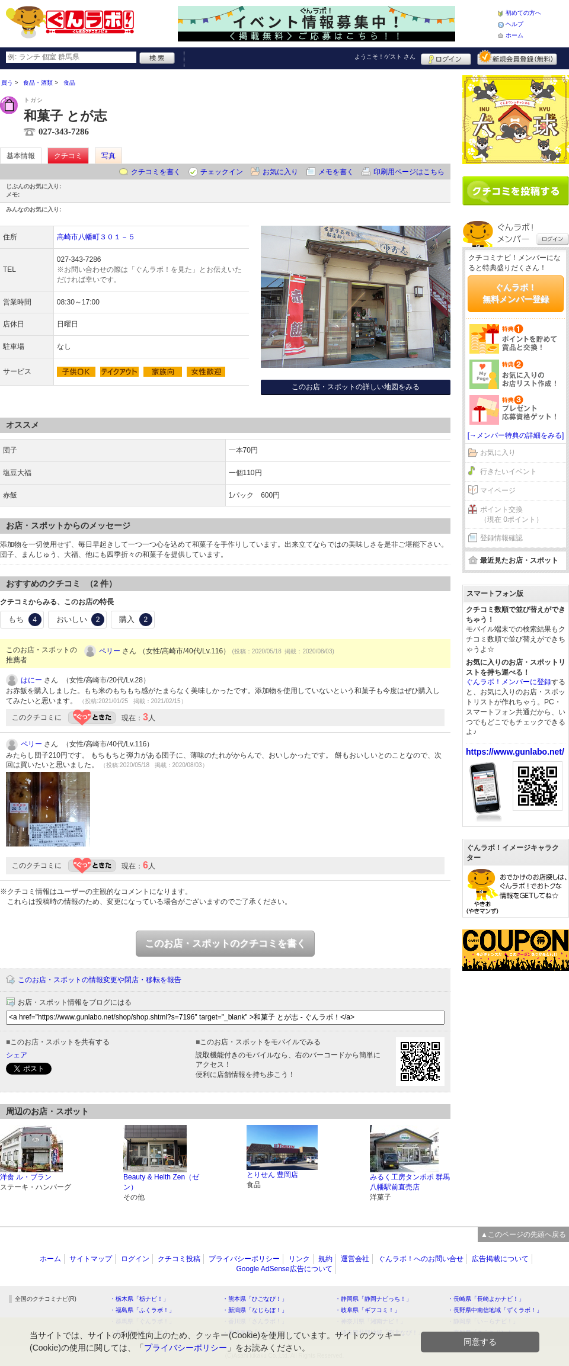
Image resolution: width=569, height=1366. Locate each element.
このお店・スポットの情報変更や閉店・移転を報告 (99, 980)
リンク (299, 1259)
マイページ (498, 490)
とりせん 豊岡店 (272, 1175)
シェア (16, 1055)
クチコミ (68, 156)
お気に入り (280, 172)
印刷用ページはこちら (409, 172)
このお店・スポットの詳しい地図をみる (356, 387)
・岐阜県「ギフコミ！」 (367, 1310)
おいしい (80, 619)
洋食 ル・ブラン (26, 1177)
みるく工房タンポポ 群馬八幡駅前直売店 (410, 1182)
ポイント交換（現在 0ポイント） (511, 514)
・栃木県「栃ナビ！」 (139, 1299)
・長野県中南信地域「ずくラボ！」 (494, 1310)
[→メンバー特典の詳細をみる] (516, 435)
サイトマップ (90, 1259)
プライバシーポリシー (244, 1259)
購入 (135, 619)
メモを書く (336, 172)
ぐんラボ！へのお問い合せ (420, 1259)
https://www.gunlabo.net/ (515, 751)
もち (24, 619)
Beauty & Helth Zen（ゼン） (161, 1182)
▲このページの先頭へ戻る (523, 1234)
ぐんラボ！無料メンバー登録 (515, 293)
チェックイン (221, 172)
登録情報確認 (501, 538)
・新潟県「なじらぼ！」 (254, 1310)
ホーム (514, 35)
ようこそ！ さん (384, 56)
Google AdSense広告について (284, 1269)
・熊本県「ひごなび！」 (254, 1299)
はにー (31, 680)
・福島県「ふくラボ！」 (142, 1310)
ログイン (446, 57)
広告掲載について (500, 1259)
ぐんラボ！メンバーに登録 (508, 682)
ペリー (109, 651)
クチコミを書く (156, 172)
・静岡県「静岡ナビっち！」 (373, 1299)
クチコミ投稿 (179, 1259)
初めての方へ (523, 12)
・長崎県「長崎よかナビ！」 (486, 1299)
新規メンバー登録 (517, 57)
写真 (108, 156)
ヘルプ (514, 24)
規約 (325, 1259)
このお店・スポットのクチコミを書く (225, 943)
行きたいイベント (508, 471)
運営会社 (355, 1259)
